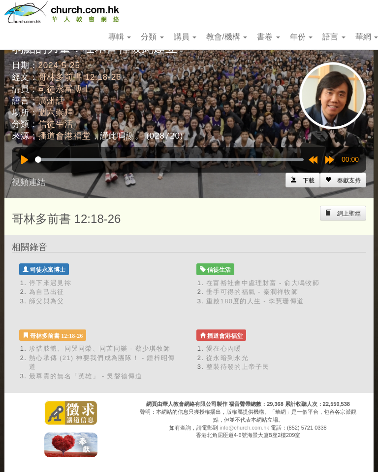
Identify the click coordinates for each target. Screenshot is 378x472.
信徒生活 (55, 124)
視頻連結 (28, 182)
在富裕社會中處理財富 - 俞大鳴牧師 (262, 283)
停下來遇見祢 (50, 283)
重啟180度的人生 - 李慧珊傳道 (255, 301)
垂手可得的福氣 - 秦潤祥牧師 (252, 291)
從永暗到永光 (227, 358)
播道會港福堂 (64, 136)
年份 (301, 37)
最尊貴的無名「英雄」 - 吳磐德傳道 (85, 376)
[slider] (169, 159)
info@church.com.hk (244, 428)
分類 (152, 37)
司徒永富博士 (64, 89)
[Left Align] (343, 180)
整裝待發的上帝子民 (238, 366)
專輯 (119, 37)
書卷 (268, 37)
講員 (185, 37)
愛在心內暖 (224, 348)
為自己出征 (46, 291)
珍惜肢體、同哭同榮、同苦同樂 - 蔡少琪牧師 (99, 348)
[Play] (24, 160)
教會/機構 (226, 37)
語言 (333, 37)
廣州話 (51, 101)
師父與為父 (46, 301)
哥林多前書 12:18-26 (80, 77)
